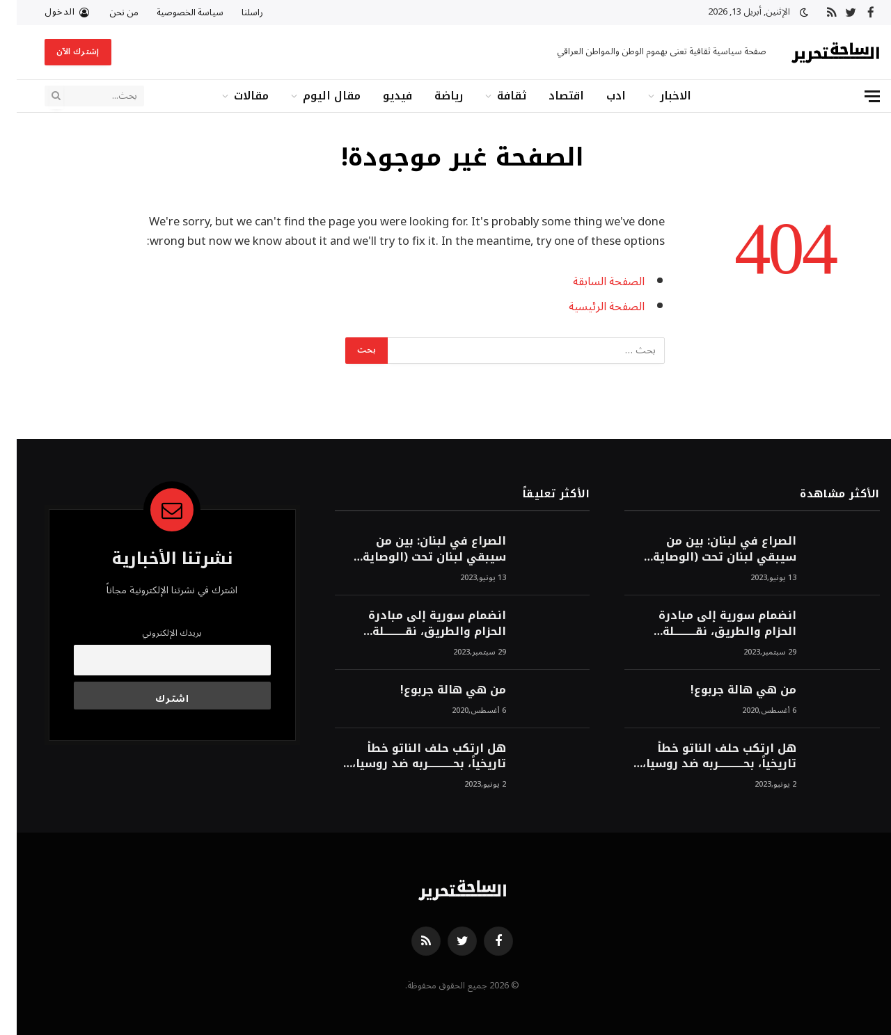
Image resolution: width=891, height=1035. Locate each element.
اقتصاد (549, 95)
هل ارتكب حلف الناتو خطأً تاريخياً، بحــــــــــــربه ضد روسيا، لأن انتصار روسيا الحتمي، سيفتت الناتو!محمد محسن (703, 757)
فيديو (380, 95)
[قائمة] (855, 96)
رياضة (432, 95)
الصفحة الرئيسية (590, 306)
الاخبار (659, 95)
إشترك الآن (61, 52)
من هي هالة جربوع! (727, 690)
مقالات (234, 95)
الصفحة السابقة (592, 281)
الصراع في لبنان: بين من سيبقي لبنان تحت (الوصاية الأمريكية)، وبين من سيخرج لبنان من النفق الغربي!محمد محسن (703, 549)
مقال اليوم (315, 95)
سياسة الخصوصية (173, 12)
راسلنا (235, 12)
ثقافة (495, 95)
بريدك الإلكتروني (155, 633)
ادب (599, 95)
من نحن (107, 12)
